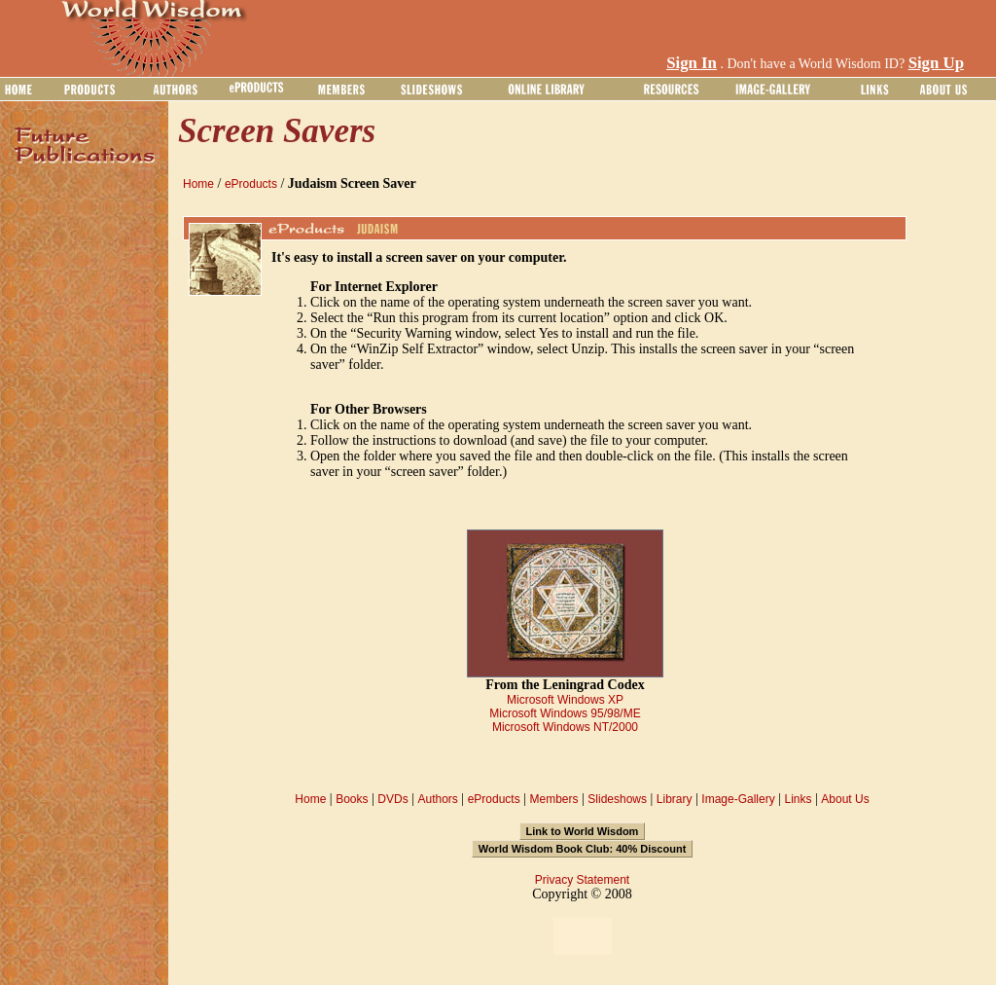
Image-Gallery (737, 799)
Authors (437, 799)
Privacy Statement (582, 880)
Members (553, 799)
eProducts (251, 184)
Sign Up (936, 63)
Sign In (691, 63)
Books (352, 799)
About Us (845, 799)
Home (198, 184)
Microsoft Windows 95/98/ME (564, 713)
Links (798, 799)
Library (675, 799)
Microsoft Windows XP (565, 700)
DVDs (392, 799)
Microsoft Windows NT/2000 (565, 727)
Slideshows (617, 799)
